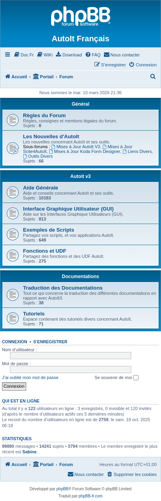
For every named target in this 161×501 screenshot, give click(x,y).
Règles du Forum (44, 115)
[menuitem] (23, 55)
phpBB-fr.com (91, 496)
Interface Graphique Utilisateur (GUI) (68, 209)
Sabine (29, 451)
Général (81, 104)
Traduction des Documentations (63, 288)
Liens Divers (137, 151)
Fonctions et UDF (44, 251)
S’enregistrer (50, 341)
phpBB (62, 489)
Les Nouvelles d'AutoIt (51, 136)
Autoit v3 (80, 176)
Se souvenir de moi (116, 378)
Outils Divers (38, 156)
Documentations (80, 276)
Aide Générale (40, 188)
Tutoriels (34, 314)
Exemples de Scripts (48, 230)
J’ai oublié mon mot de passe (30, 377)
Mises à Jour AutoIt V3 (76, 146)
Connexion (14, 341)
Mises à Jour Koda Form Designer (84, 151)
